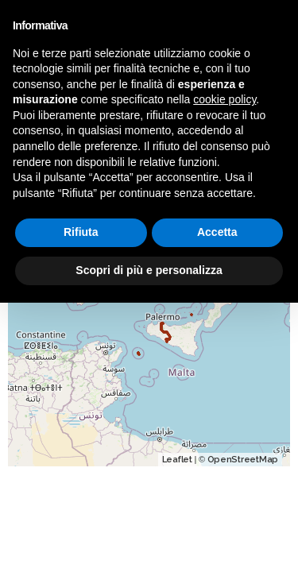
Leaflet (177, 459)
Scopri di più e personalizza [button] (148, 270)
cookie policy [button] (224, 99)
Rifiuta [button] (81, 232)
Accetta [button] (217, 232)
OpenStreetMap (243, 459)
